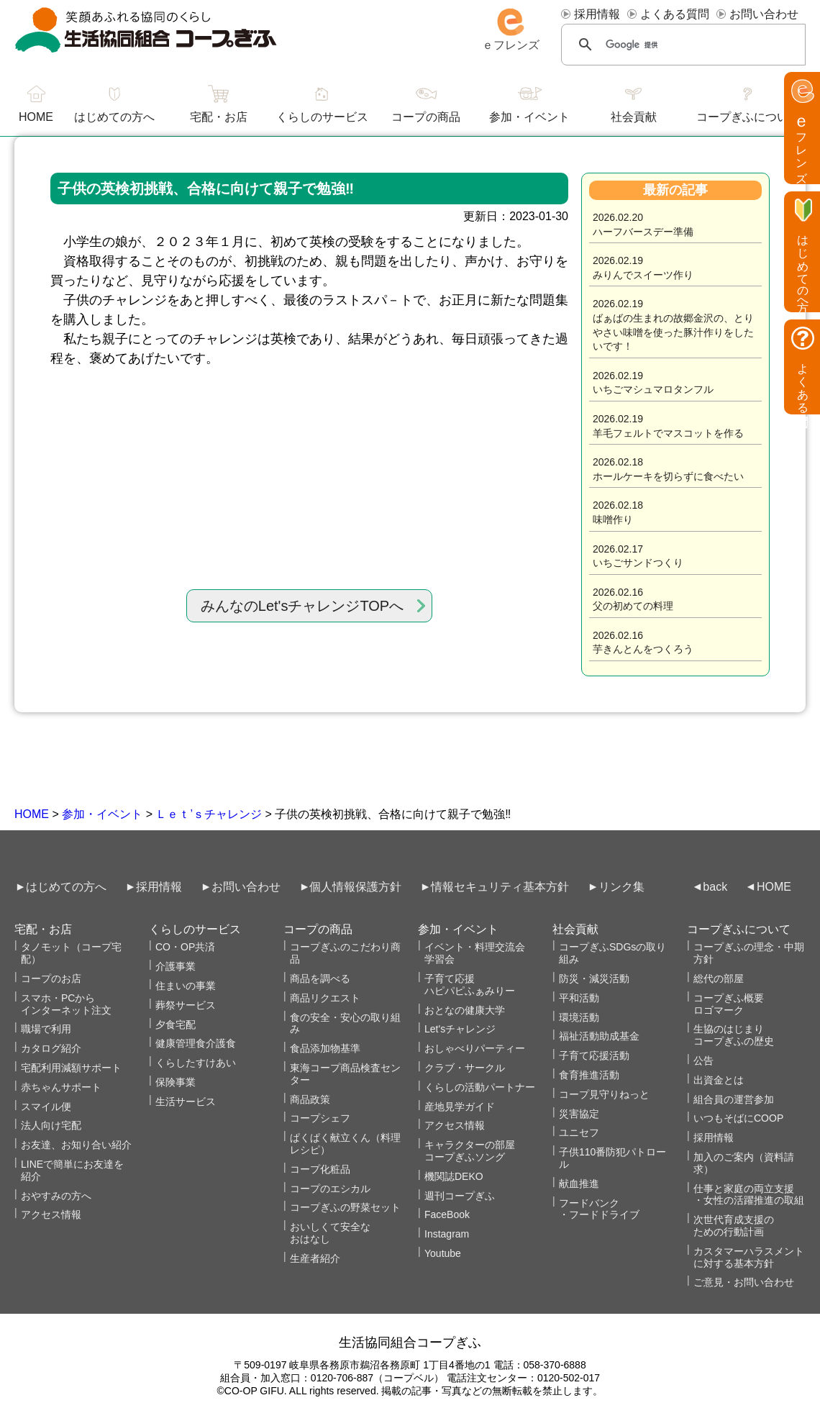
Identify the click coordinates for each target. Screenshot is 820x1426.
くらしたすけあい (195, 1062)
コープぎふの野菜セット (345, 1207)
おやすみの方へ (56, 1196)
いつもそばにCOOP (738, 1118)
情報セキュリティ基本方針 (500, 887)
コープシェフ (320, 1118)
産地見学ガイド (459, 1106)
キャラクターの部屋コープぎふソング (469, 1151)
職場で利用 (46, 1029)
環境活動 (579, 1017)
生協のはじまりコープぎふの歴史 (733, 1035)
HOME (31, 814)
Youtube (442, 1253)
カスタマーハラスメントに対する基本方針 (748, 1257)
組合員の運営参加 (733, 1099)
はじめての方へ (114, 117)
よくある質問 (674, 14)
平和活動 (579, 998)
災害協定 (579, 1114)
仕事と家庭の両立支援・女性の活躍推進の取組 (748, 1195)
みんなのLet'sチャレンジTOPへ (302, 606)
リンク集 (621, 887)
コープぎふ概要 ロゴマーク (728, 1004)
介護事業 (175, 966)
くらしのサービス (322, 117)
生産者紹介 (315, 1258)
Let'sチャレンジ (460, 1029)
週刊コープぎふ (459, 1196)
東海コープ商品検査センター (345, 1074)
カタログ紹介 (51, 1048)
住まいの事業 (185, 985)
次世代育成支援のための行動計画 (733, 1225)
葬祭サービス (185, 1005)
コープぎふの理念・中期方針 (748, 953)
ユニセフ (579, 1132)
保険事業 (175, 1082)
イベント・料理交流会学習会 (474, 953)
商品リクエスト (325, 998)
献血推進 (579, 1183)
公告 (703, 1060)
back (715, 887)
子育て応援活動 (594, 1055)
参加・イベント (102, 814)
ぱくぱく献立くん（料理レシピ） (345, 1143)
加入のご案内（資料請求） (743, 1163)
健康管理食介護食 (195, 1043)
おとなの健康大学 (464, 1010)
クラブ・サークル (464, 1067)
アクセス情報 (51, 1214)
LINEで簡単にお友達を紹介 (72, 1170)
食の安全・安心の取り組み (345, 1023)
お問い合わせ (763, 14)
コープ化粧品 (320, 1169)
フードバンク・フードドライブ (599, 1209)
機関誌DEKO (453, 1176)
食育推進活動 (589, 1075)
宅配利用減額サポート (71, 1067)
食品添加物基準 (325, 1048)
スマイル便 (46, 1106)
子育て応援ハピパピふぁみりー (469, 984)
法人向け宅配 (51, 1125)
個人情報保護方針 (355, 887)
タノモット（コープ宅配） (71, 953)
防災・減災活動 (594, 978)
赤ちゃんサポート (61, 1087)
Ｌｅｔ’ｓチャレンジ (208, 814)
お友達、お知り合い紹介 (76, 1144)
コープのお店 (51, 978)
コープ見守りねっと (604, 1094)
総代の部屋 (718, 978)
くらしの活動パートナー (479, 1087)
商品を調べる (320, 978)
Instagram (446, 1234)
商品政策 (310, 1099)
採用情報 (597, 14)
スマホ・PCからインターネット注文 (66, 1004)
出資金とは (718, 1080)
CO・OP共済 (185, 947)
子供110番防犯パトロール (612, 1158)
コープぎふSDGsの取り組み (612, 953)
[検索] (683, 44)
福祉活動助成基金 (599, 1036)
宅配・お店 (218, 117)
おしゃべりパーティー (474, 1048)
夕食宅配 (175, 1024)
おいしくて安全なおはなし (330, 1233)
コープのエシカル (330, 1188)
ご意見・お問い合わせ (743, 1282)
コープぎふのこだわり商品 (345, 953)
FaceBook (447, 1214)
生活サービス (185, 1101)
